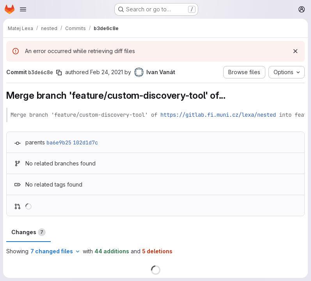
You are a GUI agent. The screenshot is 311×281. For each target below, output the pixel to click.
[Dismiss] (295, 51)
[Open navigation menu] (23, 9)
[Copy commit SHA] (59, 72)
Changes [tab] (28, 232)
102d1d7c (85, 142)
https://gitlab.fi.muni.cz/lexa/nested (218, 114)
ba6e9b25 (58, 142)
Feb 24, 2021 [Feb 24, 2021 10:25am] (106, 72)
